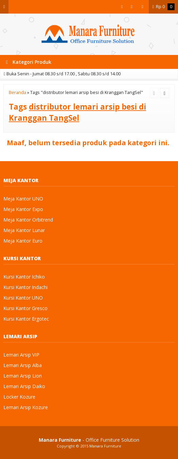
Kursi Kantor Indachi (25, 287)
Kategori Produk (28, 62)
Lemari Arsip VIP (21, 354)
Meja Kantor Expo (23, 209)
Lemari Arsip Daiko (24, 386)
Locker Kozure (19, 397)
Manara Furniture (105, 445)
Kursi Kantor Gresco (25, 308)
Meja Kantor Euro (22, 240)
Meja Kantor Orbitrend (28, 219)
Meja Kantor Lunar (24, 230)
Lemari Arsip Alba (22, 365)
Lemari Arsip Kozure (25, 407)
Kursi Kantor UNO (23, 297)
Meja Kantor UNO (23, 198)
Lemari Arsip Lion (22, 375)
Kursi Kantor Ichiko (24, 276)
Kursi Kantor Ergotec (26, 318)
